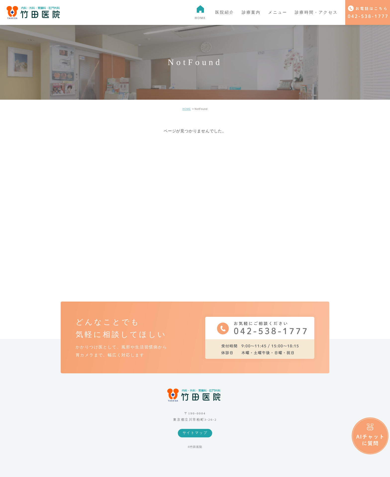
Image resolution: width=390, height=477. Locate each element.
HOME (186, 109)
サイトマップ (195, 433)
